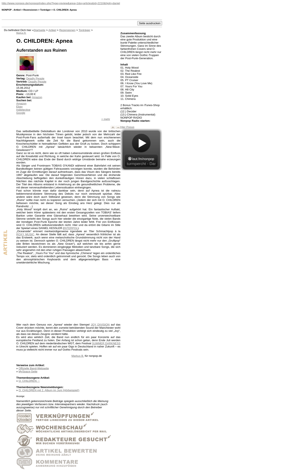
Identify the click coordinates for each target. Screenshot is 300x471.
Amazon (37, 97)
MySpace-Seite (28, 371)
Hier (123, 127)
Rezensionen (67, 30)
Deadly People (35, 78)
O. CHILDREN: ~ (29, 380)
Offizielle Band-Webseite (34, 368)
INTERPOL (71, 228)
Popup (130, 127)
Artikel (52, 30)
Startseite (39, 30)
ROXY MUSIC (25, 234)
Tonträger (84, 30)
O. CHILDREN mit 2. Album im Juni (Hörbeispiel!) (49, 390)
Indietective (23, 109)
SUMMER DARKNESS (106, 343)
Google (20, 112)
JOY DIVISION (100, 324)
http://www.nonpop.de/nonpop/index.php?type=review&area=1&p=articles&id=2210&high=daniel (61, 3)
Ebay (19, 106)
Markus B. (77, 355)
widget (141, 149)
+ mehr (105, 119)
